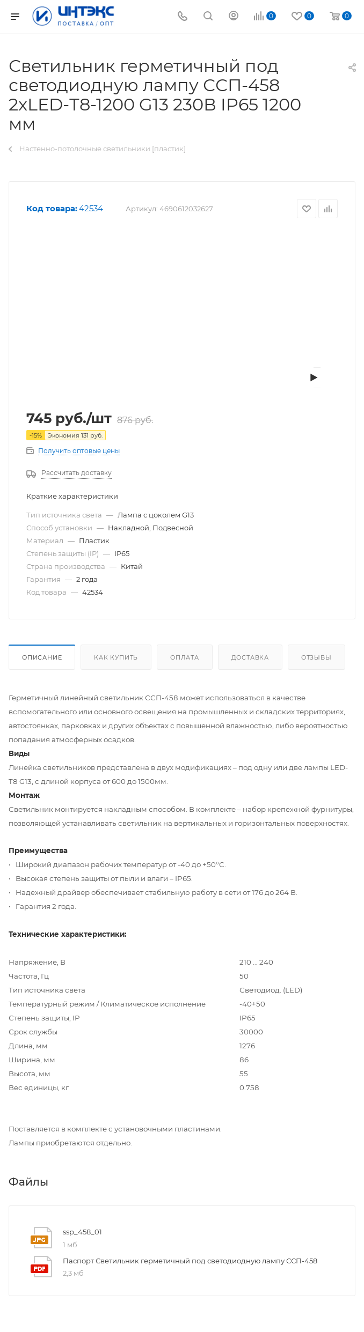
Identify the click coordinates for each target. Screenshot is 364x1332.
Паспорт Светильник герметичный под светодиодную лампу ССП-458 (190, 1260)
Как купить (116, 657)
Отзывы (316, 657)
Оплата (184, 657)
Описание (42, 657)
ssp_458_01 (82, 1231)
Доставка (250, 657)
